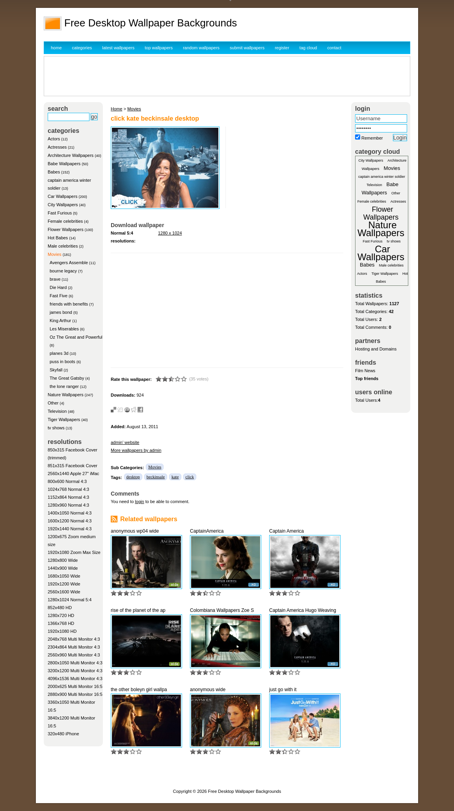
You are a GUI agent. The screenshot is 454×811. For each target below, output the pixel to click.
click (190, 476)
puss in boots (62, 361)
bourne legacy (63, 270)
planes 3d (59, 353)
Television (57, 411)
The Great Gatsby (67, 378)
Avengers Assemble (69, 262)
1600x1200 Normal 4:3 (69, 520)
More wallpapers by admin (136, 450)
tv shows (56, 427)
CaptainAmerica (206, 531)
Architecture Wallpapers (70, 155)
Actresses (57, 147)
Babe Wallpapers (64, 163)
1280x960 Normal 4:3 (68, 505)
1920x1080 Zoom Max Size (74, 552)
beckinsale (156, 476)
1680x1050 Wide (64, 576)
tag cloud (308, 47)
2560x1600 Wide (64, 591)
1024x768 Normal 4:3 (68, 489)
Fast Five (58, 295)
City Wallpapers (63, 204)
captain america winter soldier (381, 177)
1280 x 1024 (170, 233)
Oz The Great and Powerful (76, 337)
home (56, 47)
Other (53, 403)
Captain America (286, 531)
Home (116, 108)
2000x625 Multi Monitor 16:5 (75, 686)
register (282, 47)
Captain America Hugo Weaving (302, 610)
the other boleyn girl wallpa (139, 689)
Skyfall (56, 369)
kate (175, 476)
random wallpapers (201, 47)
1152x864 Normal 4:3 (68, 497)
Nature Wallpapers (66, 394)
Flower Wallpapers (66, 229)
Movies (54, 254)
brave (55, 279)
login (139, 501)
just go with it (282, 689)
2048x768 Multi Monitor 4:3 (74, 639)
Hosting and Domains (375, 349)
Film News (365, 370)
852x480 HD (60, 607)
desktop (133, 476)
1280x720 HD (61, 615)
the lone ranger (64, 386)
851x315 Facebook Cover (72, 465)
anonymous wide (207, 689)
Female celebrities (65, 221)
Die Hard (58, 287)
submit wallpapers (247, 47)
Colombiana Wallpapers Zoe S (222, 610)
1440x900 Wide (63, 568)
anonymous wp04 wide (135, 531)
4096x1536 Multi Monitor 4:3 (75, 678)
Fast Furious (60, 213)
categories (82, 47)
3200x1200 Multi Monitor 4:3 (75, 670)
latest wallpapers (118, 47)
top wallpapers (159, 47)
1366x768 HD (61, 623)
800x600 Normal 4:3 (67, 481)
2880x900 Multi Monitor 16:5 (75, 694)
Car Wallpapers (62, 196)
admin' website (125, 442)
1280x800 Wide (63, 560)
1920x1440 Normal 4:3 (69, 528)
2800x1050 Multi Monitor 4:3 (75, 662)
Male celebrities (63, 246)
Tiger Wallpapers (64, 419)
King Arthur (60, 320)
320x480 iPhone (63, 733)
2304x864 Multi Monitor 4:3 (74, 647)
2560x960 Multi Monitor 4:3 (74, 655)
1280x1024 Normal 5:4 (69, 599)
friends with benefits (69, 304)
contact (334, 47)
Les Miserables (64, 328)
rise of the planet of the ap (138, 610)
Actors (54, 138)
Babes (54, 172)
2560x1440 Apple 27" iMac (73, 473)
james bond (61, 312)
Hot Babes (58, 237)
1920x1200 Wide (64, 584)
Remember (372, 138)
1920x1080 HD (62, 631)
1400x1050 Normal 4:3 (69, 513)
